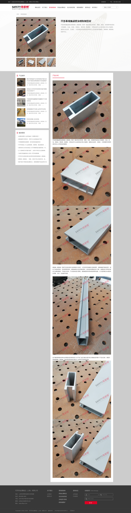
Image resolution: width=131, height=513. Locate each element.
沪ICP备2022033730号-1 (61, 510)
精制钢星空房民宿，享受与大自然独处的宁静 (30, 139)
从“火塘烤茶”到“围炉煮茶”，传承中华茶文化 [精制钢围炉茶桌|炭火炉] (32, 150)
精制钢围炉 (80, 7)
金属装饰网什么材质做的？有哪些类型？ (28, 136)
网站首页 (37, 7)
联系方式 (49, 496)
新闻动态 (87, 7)
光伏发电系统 (71, 7)
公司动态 (75, 494)
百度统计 (72, 510)
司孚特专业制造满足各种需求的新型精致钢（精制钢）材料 (32, 156)
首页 (18, 14)
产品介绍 (56, 75)
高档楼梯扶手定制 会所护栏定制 (36, 109)
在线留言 (103, 2)
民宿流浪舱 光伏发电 (33, 119)
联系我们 (94, 7)
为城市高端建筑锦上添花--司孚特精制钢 (28, 153)
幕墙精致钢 (52, 7)
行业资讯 (75, 496)
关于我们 (44, 7)
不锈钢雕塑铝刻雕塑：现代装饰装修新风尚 (29, 142)
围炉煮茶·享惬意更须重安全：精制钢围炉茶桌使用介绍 (32, 162)
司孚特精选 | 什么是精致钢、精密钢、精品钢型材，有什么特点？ (32, 144)
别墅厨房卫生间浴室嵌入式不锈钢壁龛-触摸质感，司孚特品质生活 (32, 147)
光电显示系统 (63, 499)
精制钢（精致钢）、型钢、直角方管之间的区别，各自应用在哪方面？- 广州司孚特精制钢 (32, 159)
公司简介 (49, 494)
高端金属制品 (61, 7)
